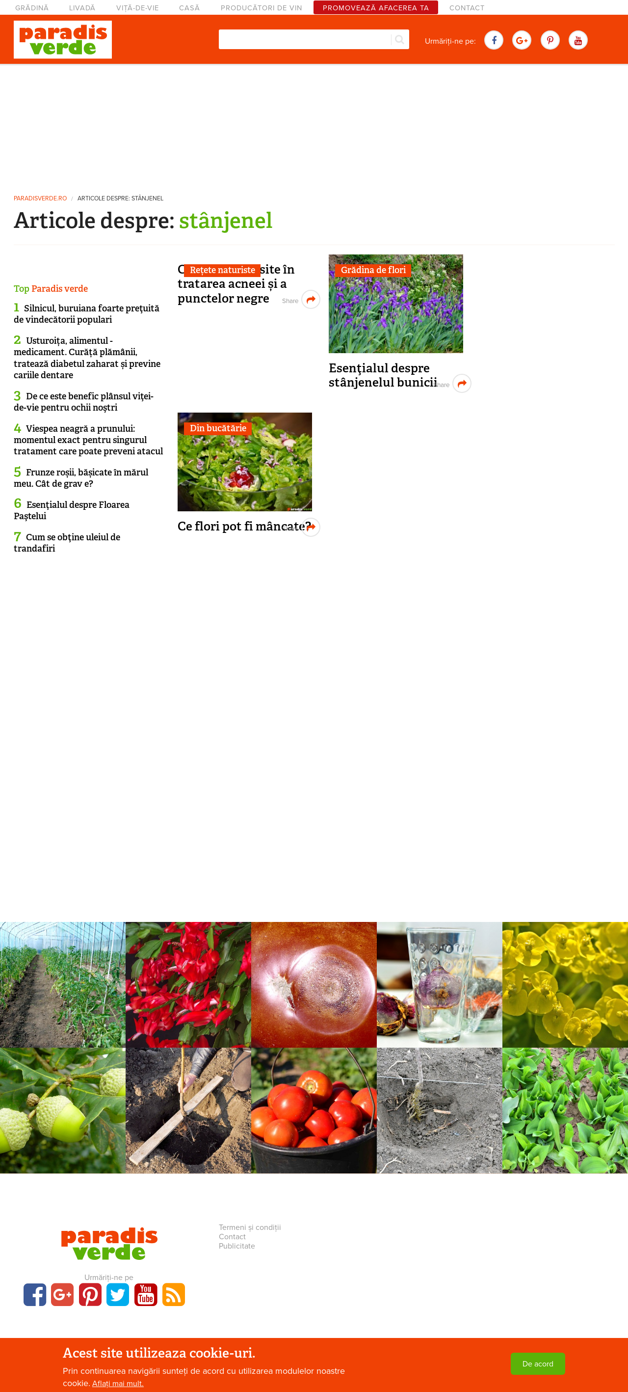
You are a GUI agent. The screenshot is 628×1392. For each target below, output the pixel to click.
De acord (538, 1364)
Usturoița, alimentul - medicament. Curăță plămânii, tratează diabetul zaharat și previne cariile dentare (87, 358)
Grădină (32, 8)
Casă (189, 8)
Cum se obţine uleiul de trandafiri (67, 543)
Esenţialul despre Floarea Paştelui (72, 510)
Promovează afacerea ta (376, 8)
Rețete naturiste (222, 270)
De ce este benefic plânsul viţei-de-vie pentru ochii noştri (84, 402)
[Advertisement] (314, 125)
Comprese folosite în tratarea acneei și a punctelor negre (236, 283)
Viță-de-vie (137, 8)
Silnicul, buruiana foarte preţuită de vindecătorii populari (86, 314)
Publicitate (237, 1246)
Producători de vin (261, 8)
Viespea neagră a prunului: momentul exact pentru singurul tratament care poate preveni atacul (88, 440)
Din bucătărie (218, 428)
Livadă (82, 8)
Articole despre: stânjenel (120, 198)
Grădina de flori (373, 270)
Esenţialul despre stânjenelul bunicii (383, 375)
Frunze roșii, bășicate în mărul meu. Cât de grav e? (81, 478)
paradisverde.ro (40, 198)
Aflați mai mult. (118, 1384)
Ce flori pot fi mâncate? (244, 526)
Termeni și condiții (250, 1227)
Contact (467, 8)
